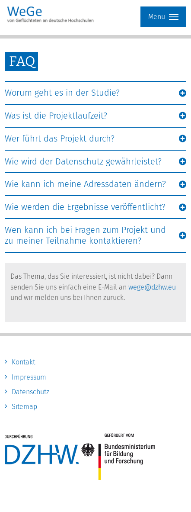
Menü (163, 17)
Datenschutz (30, 392)
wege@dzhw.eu (152, 287)
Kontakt (23, 362)
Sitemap (24, 407)
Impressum (29, 377)
